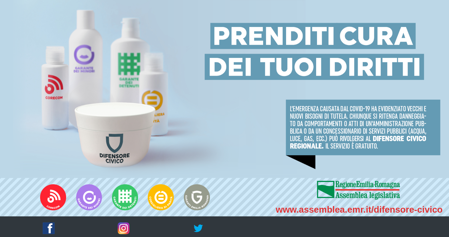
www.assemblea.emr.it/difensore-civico (359, 210)
